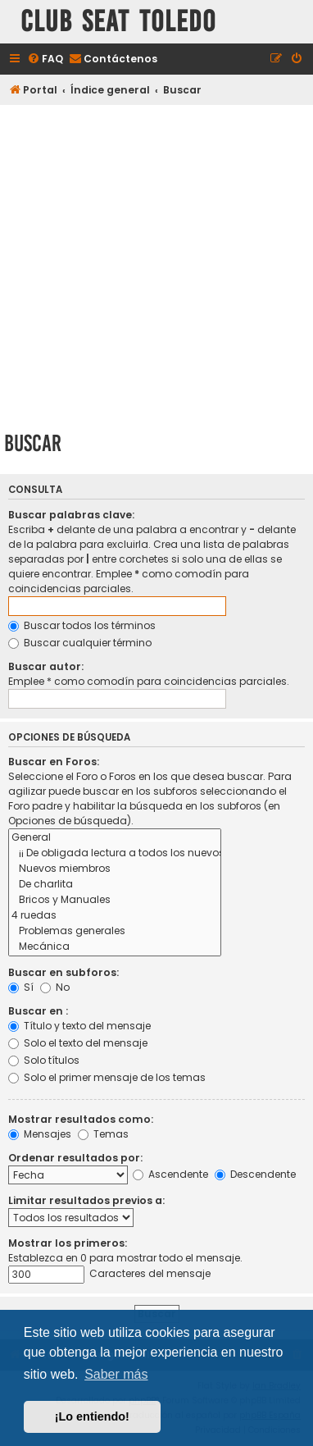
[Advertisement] (156, 265)
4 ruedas (115, 916)
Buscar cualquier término (80, 643)
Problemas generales (115, 931)
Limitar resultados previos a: (86, 1200)
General (115, 838)
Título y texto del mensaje (79, 1026)
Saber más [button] (115, 1374)
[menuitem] (45, 59)
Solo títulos (43, 1060)
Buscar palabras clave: (71, 515)
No (55, 987)
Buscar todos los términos (82, 625)
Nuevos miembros (115, 869)
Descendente (255, 1174)
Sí (21, 987)
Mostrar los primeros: (67, 1243)
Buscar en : (38, 1011)
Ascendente (170, 1174)
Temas (103, 1134)
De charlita (115, 884)
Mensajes (39, 1134)
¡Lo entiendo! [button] (92, 1416)
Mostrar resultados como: (80, 1119)
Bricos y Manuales (115, 900)
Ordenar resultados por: (75, 1158)
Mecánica (115, 947)
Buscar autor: (46, 666)
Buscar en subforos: (63, 972)
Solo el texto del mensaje (77, 1043)
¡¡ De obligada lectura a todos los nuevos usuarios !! (115, 853)
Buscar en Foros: (53, 762)
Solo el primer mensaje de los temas (107, 1077)
